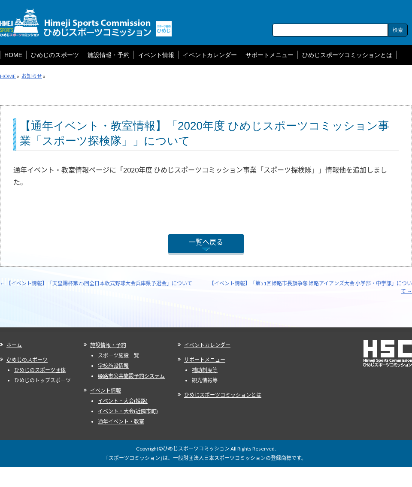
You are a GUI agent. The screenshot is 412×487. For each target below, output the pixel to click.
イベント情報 (105, 390)
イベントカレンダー (207, 345)
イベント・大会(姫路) (123, 401)
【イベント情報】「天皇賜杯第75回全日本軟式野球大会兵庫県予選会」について (96, 283)
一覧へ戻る (206, 242)
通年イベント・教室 (121, 421)
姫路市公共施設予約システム (131, 376)
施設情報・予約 (108, 345)
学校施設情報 (113, 366)
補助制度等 (205, 370)
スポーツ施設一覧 (118, 355)
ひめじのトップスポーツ (42, 380)
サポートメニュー (204, 360)
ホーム (14, 345)
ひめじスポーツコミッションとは (222, 395)
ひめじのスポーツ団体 (40, 370)
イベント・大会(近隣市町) (128, 411)
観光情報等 (205, 380)
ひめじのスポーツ (27, 360)
